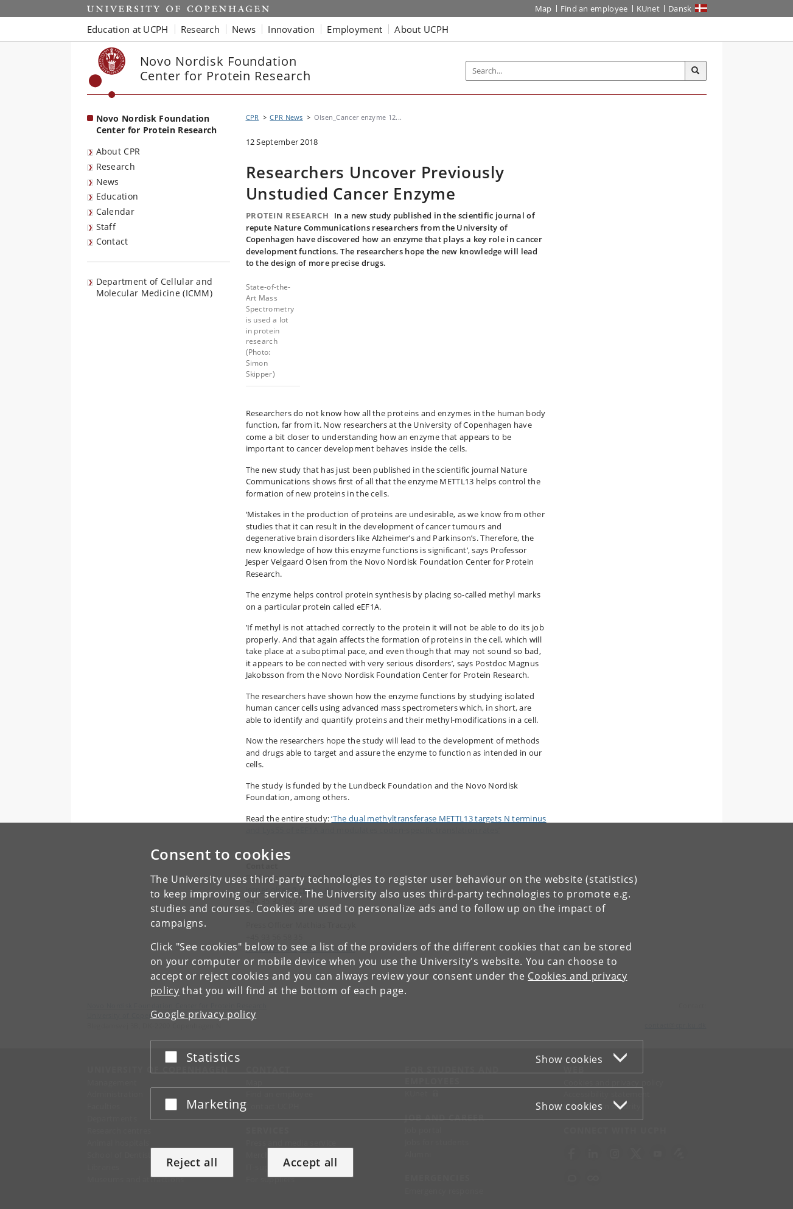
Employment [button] (354, 29)
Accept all (310, 1162)
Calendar (115, 211)
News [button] (244, 29)
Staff (106, 226)
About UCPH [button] (421, 29)
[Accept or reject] (174, 1057)
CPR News (286, 117)
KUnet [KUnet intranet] (648, 8)
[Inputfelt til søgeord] (576, 71)
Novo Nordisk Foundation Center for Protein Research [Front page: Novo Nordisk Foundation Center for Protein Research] (156, 124)
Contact (112, 241)
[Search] (696, 71)
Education (117, 196)
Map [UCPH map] (543, 8)
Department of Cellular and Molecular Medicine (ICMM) (154, 287)
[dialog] (396, 1016)
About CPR (118, 151)
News (107, 181)
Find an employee (594, 8)
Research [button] (200, 29)
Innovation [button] (291, 29)
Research (115, 166)
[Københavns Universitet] (107, 72)
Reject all (192, 1162)
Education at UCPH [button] (128, 29)
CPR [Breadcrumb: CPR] (252, 117)
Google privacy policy (203, 1014)
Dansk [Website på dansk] (680, 8)
